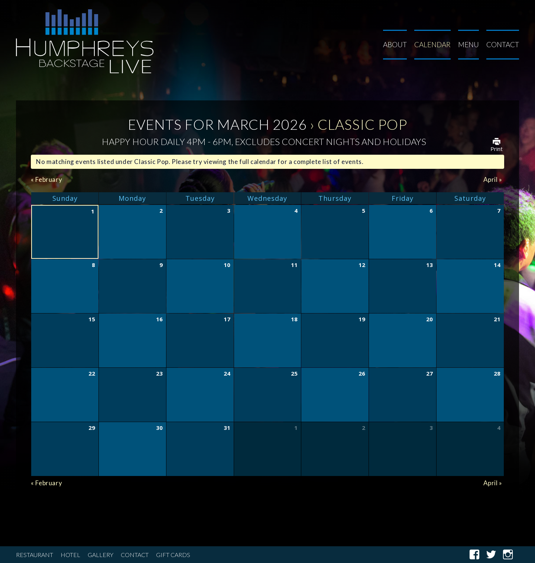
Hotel (70, 554)
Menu (468, 44)
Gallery (100, 554)
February (46, 179)
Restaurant (34, 554)
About (395, 44)
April (492, 179)
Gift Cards (173, 554)
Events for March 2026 (217, 124)
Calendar (432, 44)
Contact (502, 44)
